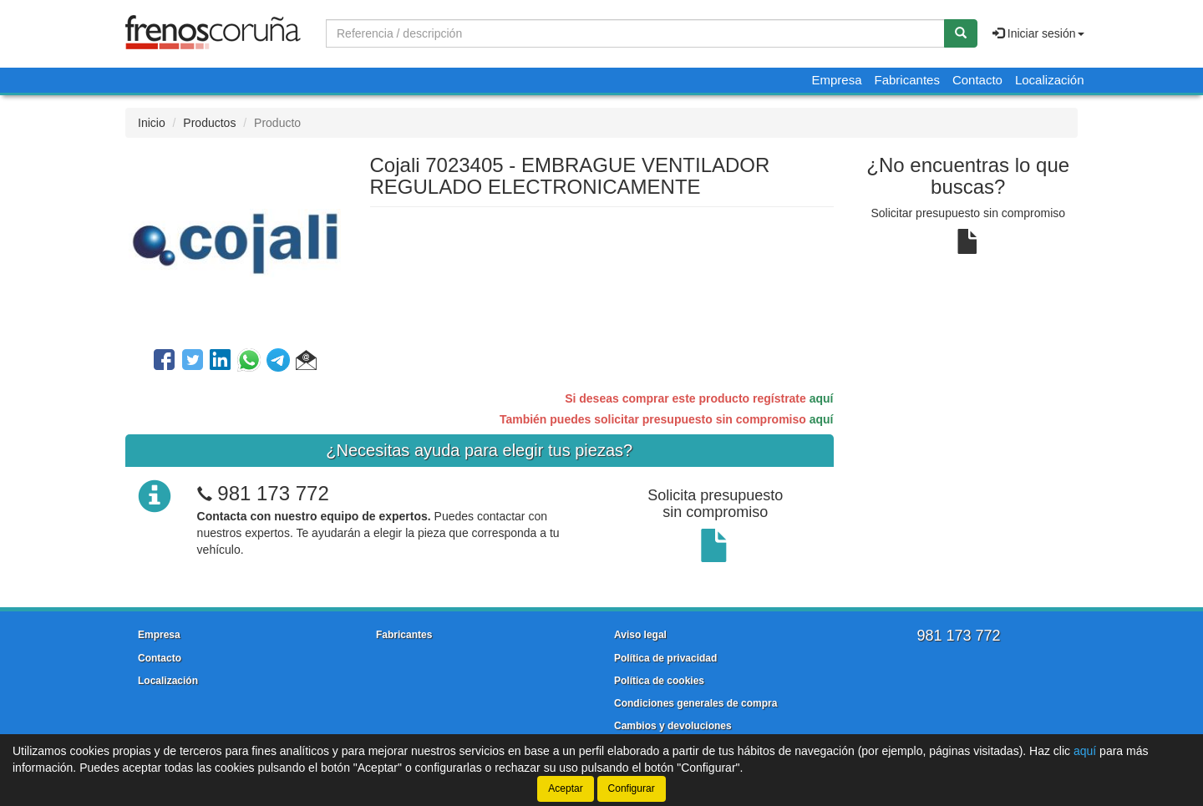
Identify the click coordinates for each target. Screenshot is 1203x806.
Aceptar (565, 788)
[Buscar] (960, 33)
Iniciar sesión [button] (1038, 33)
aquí (822, 398)
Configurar (631, 788)
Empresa (836, 80)
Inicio (151, 122)
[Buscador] (635, 33)
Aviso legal (640, 635)
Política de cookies (659, 681)
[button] (306, 362)
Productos (209, 122)
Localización (1049, 80)
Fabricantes (907, 80)
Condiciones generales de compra (695, 703)
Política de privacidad (665, 658)
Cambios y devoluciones (673, 726)
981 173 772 (272, 493)
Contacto (977, 80)
